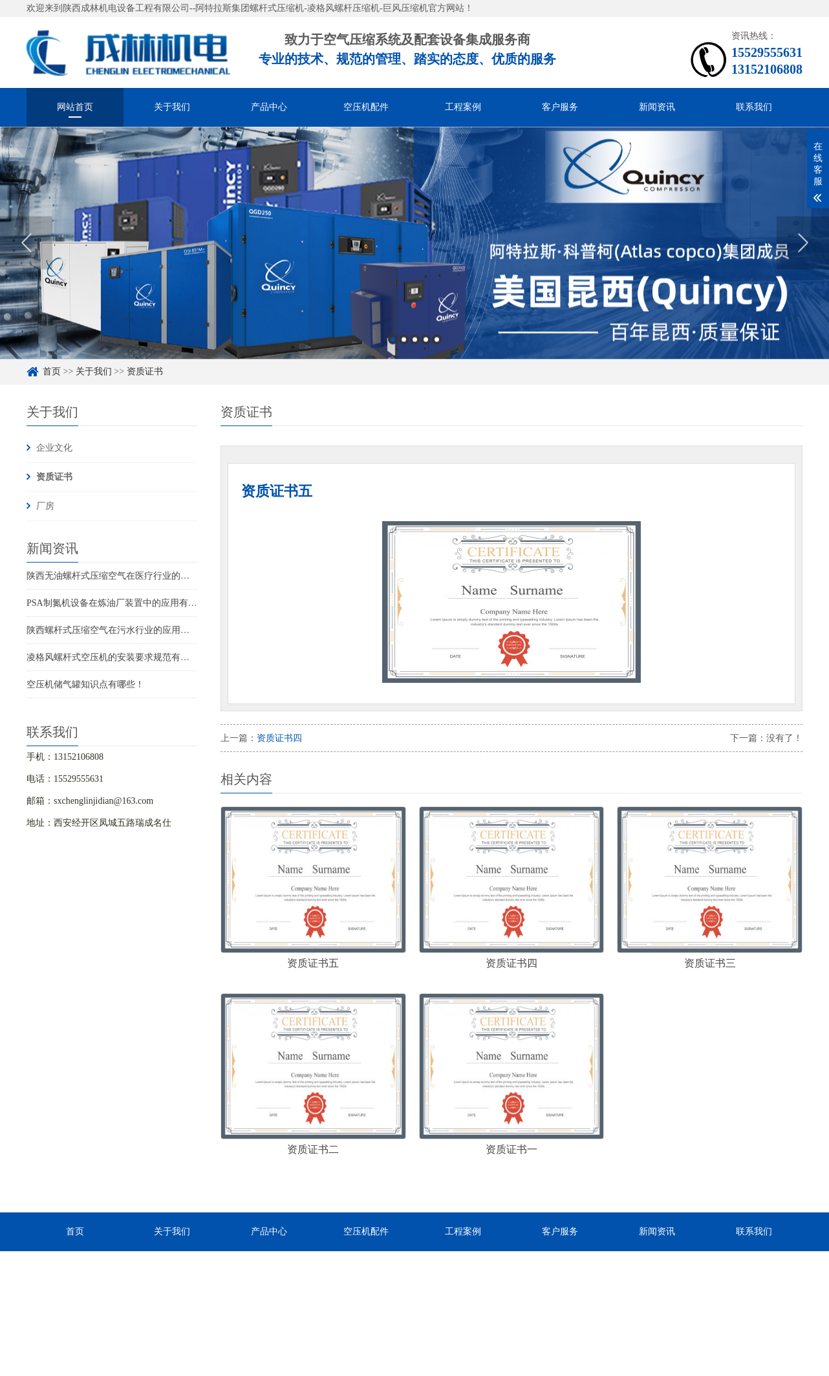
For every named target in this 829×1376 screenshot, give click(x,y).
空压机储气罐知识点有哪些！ (85, 684)
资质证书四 (279, 738)
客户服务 (560, 107)
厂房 (45, 506)
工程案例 (463, 107)
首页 (52, 371)
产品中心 (269, 107)
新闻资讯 (657, 107)
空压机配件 (366, 107)
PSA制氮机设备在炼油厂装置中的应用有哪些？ (121, 603)
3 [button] (415, 346)
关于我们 (172, 107)
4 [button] (426, 346)
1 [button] (393, 346)
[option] (414, 249)
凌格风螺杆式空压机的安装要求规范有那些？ (117, 657)
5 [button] (437, 346)
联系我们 (754, 107)
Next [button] (803, 249)
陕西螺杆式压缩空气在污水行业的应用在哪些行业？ (131, 630)
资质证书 (145, 371)
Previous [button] (26, 249)
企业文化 (54, 448)
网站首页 (75, 107)
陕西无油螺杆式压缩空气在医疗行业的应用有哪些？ (131, 576)
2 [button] (404, 346)
